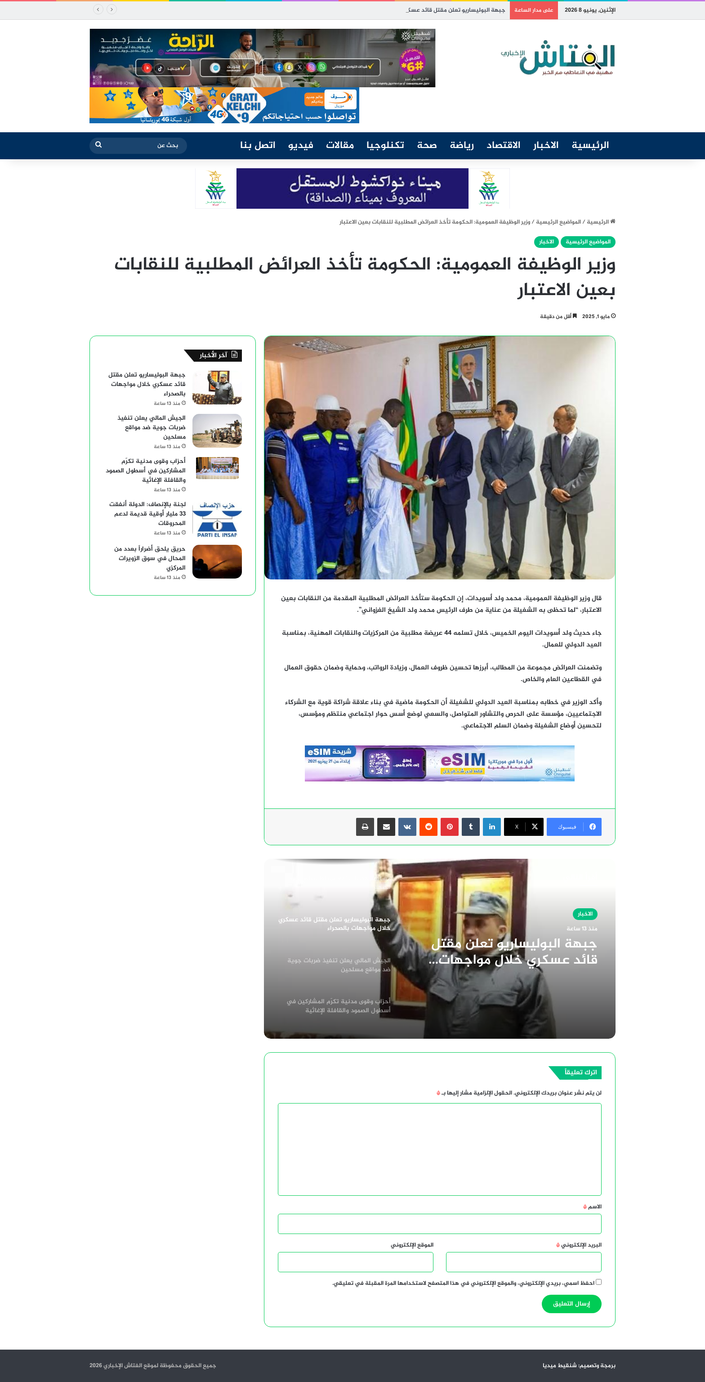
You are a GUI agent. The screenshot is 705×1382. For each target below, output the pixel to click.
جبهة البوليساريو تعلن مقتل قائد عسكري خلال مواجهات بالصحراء (514, 952)
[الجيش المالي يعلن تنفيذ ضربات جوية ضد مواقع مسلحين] (217, 431)
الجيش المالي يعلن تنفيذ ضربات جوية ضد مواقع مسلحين (151, 427)
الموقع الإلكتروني (412, 1245)
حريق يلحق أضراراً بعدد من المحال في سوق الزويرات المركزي (150, 558)
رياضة (462, 146)
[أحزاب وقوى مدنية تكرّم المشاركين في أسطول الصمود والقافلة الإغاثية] (217, 468)
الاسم (592, 1207)
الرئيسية (590, 146)
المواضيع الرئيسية (558, 222)
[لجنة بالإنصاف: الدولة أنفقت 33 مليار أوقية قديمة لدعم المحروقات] (217, 519)
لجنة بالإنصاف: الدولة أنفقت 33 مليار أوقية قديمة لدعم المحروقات (147, 514)
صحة (427, 146)
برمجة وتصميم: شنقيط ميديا (579, 1366)
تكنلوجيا (385, 146)
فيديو (300, 146)
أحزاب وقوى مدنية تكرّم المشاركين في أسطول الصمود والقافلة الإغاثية (146, 470)
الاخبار (546, 146)
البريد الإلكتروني (579, 1245)
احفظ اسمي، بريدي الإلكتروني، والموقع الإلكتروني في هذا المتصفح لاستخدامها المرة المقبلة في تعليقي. (463, 1283)
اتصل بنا (258, 146)
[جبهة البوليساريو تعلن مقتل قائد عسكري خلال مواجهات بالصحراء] (217, 387)
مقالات (340, 146)
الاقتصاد (503, 146)
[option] (440, 949)
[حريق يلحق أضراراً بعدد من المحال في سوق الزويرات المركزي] (217, 562)
